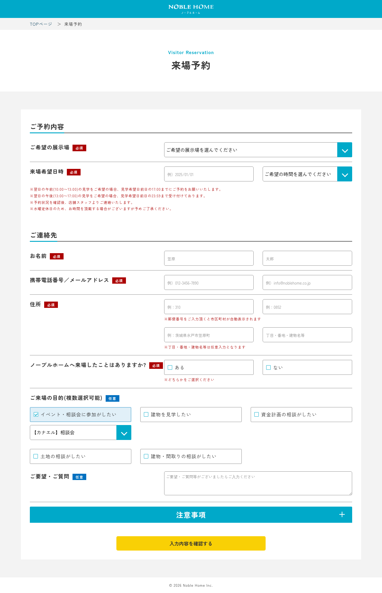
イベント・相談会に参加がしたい (79, 414)
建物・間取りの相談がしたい (184, 456)
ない (278, 367)
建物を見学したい (171, 414)
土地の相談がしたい (63, 456)
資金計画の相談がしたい (289, 414)
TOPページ (41, 24)
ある (180, 367)
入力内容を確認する (191, 543)
